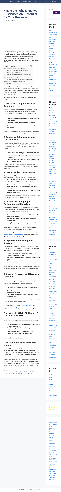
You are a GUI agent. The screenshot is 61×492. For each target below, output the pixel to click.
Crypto (39, 1)
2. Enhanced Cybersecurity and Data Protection (16, 70)
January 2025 (53, 293)
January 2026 (53, 259)
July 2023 (51, 347)
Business (18, 1)
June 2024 (52, 315)
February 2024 (53, 325)
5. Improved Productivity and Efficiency (14, 76)
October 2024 (53, 304)
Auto (50, 374)
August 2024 (52, 311)
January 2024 (53, 327)
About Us (46, 1)
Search (51, 9)
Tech (34, 1)
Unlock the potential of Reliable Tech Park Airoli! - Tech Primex (52, 159)
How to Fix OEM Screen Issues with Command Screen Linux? (53, 56)
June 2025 (52, 281)
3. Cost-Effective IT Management (13, 72)
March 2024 (52, 323)
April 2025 (52, 286)
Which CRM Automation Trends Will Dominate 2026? (52, 87)
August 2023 (52, 345)
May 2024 (52, 318)
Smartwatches (53, 391)
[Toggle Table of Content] (30, 66)
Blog (50, 377)
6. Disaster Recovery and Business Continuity (16, 77)
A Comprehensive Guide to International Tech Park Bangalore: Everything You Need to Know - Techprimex (53, 215)
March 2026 (52, 254)
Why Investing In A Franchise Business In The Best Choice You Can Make (22, 371)
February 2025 (53, 291)
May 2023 (52, 352)
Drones (51, 388)
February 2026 (53, 257)
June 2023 (52, 350)
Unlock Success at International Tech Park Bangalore (52, 230)
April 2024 (52, 320)
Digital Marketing (27, 1)
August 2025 (52, 276)
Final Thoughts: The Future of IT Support (15, 81)
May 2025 (52, 284)
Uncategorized (53, 395)
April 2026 (52, 252)
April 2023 (52, 354)
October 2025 (53, 270)
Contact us (53, 1)
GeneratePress (38, 489)
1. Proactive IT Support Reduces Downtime (15, 68)
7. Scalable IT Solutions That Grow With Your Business (18, 79)
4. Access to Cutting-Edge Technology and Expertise (18, 74)
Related (9, 83)
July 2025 (51, 279)
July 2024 (51, 313)
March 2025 (52, 288)
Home (11, 1)
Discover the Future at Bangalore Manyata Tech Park (53, 199)
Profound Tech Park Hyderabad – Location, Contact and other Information (52, 171)
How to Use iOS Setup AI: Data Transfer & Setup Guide (19, 373)
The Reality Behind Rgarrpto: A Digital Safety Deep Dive (52, 77)
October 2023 (53, 338)
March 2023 (52, 357)
